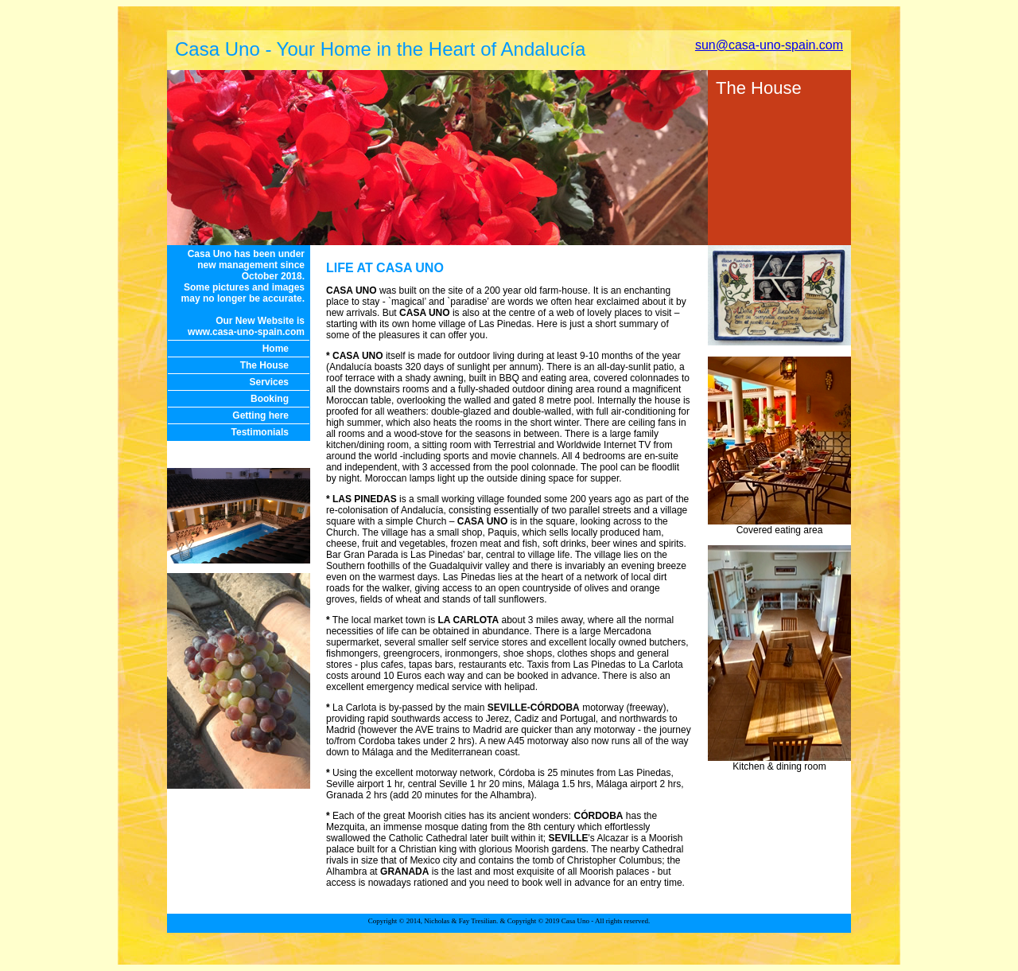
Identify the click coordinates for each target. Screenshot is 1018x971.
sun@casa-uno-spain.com (769, 45)
